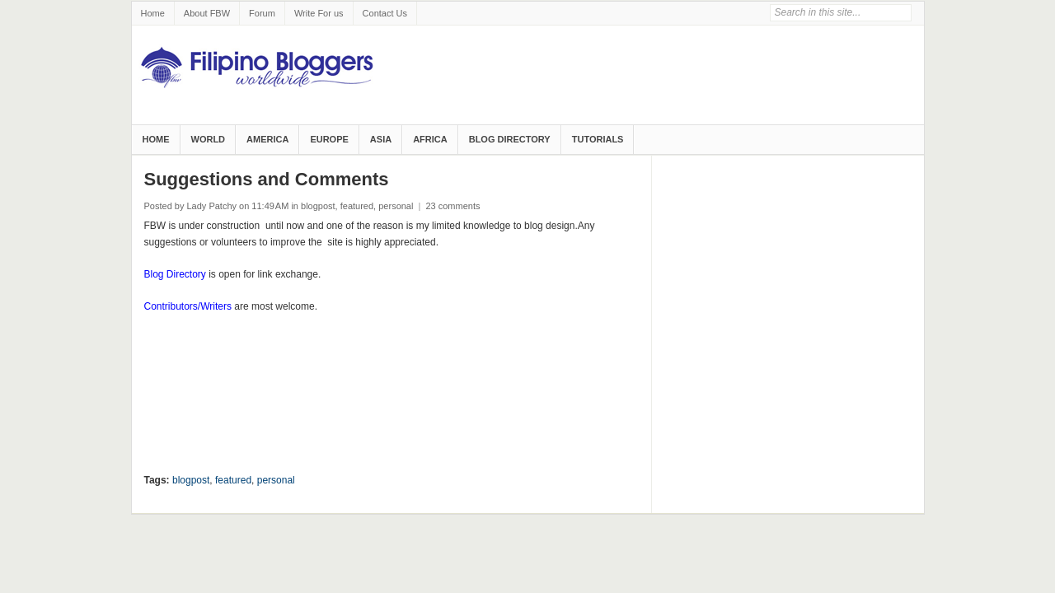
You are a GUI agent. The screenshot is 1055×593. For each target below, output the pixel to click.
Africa (430, 139)
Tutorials (598, 139)
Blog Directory (510, 139)
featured (356, 206)
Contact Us (385, 13)
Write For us (319, 13)
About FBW (207, 13)
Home (153, 13)
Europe (329, 139)
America (267, 139)
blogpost (318, 206)
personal (395, 206)
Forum (262, 13)
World (208, 139)
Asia (381, 139)
